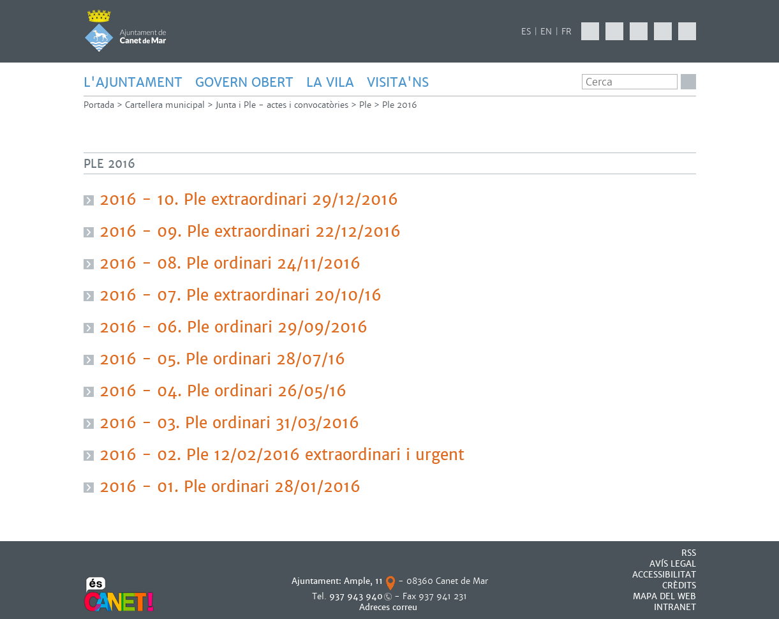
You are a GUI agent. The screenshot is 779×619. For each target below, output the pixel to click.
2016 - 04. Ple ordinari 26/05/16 (223, 391)
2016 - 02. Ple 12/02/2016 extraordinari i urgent (282, 455)
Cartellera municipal (165, 105)
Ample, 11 (363, 581)
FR (566, 31)
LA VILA (330, 82)
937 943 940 (356, 596)
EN (546, 31)
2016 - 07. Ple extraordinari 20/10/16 (241, 295)
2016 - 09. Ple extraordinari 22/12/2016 (250, 231)
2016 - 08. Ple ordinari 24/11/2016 (230, 263)
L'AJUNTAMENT (133, 82)
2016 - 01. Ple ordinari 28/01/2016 (230, 486)
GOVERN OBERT (244, 82)
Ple (365, 105)
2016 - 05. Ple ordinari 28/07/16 (222, 359)
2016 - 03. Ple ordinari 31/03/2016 (229, 423)
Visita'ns (398, 82)
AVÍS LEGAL (672, 563)
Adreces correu (389, 607)
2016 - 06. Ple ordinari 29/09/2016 (233, 327)
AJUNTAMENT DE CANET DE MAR (125, 30)
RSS (688, 553)
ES (526, 31)
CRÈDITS (679, 585)
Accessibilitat (664, 574)
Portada (99, 105)
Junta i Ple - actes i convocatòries (282, 105)
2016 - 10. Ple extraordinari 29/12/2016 (249, 199)
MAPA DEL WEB (664, 596)
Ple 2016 (399, 105)
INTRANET (675, 607)
